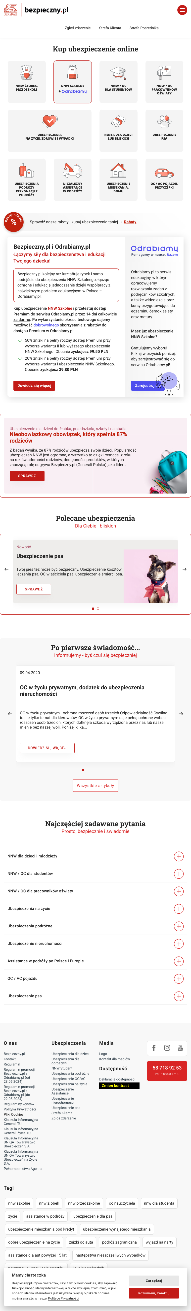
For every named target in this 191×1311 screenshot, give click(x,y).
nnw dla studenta (159, 1197)
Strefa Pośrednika (144, 28)
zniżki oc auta (81, 1236)
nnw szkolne (19, 1197)
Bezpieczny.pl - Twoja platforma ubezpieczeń (36, 10)
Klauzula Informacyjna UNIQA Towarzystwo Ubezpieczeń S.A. (21, 1137)
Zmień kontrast (115, 1079)
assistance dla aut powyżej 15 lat (37, 1249)
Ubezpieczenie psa (65, 1102)
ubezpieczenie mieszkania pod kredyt (41, 1223)
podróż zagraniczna (119, 1236)
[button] (6, 563)
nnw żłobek (49, 1197)
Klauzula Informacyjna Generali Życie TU (21, 1125)
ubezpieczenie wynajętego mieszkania (117, 1223)
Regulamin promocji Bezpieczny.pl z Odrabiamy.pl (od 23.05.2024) (19, 1070)
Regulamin (12, 1059)
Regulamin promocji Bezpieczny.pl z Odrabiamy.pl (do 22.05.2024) (19, 1087)
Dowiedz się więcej (34, 385)
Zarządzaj (154, 1281)
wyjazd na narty (159, 1236)
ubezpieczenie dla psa (92, 1210)
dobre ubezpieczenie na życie (34, 1236)
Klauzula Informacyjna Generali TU (21, 1116)
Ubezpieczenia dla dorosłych (65, 1055)
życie (12, 1210)
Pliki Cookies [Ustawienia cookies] (14, 1109)
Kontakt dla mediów (114, 1053)
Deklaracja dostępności (117, 1074)
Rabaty (130, 222)
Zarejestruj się (148, 385)
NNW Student (61, 1063)
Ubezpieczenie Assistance (62, 1086)
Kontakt (10, 1053)
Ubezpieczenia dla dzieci (70, 1048)
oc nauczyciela (122, 1197)
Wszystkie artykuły (95, 780)
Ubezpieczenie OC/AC (68, 1073)
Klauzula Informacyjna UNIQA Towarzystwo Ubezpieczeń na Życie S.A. (21, 1152)
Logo (103, 1048)
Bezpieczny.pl (14, 1048)
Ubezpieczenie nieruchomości (62, 1095)
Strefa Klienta (110, 28)
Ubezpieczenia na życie (69, 1078)
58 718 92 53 (167, 1062)
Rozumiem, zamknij (154, 1293)
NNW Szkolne (60, 308)
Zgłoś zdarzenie (78, 28)
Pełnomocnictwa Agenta (23, 1163)
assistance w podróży (45, 1210)
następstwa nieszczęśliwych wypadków (110, 1249)
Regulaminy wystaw (19, 1098)
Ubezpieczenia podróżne (70, 1068)
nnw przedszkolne (84, 1197)
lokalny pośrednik (88, 1262)
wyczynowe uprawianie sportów (36, 1262)
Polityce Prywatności (63, 1298)
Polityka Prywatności (20, 1104)
